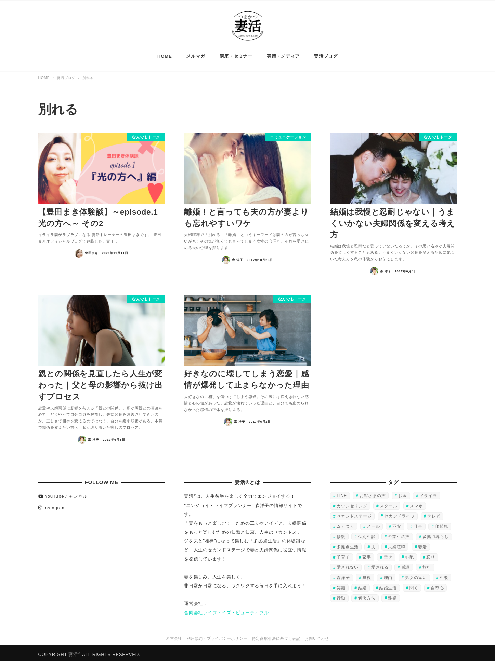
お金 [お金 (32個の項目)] (402, 493)
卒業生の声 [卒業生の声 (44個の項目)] (399, 534)
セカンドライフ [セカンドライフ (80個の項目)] (399, 513)
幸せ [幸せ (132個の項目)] (388, 554)
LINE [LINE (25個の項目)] (342, 493)
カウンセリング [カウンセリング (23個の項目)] (352, 503)
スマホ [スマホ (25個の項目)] (416, 503)
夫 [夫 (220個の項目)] (373, 544)
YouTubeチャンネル (63, 493)
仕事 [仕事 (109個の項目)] (418, 523)
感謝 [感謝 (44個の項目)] (405, 564)
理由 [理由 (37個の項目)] (388, 575)
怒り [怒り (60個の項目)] (430, 554)
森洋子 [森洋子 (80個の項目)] (343, 575)
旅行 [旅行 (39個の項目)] (426, 564)
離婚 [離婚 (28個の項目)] (392, 595)
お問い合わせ (317, 636)
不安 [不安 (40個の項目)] (396, 523)
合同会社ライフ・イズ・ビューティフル (226, 609)
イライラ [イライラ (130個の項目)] (428, 493)
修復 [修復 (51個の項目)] (341, 534)
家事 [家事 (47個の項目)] (366, 554)
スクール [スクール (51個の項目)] (388, 503)
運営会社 (174, 636)
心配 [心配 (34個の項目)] (409, 554)
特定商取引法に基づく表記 (276, 636)
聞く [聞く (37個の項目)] (413, 585)
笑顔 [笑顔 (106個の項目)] (341, 585)
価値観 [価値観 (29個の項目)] (441, 523)
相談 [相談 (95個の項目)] (444, 575)
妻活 (74, 651)
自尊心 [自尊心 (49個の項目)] (437, 585)
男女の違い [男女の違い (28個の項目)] (416, 575)
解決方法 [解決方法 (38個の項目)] (367, 595)
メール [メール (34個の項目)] (373, 523)
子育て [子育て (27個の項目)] (343, 554)
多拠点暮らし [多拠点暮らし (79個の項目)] (435, 534)
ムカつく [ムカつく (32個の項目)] (345, 523)
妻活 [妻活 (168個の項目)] (422, 544)
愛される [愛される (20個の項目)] (380, 564)
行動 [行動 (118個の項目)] (341, 595)
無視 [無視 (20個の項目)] (366, 575)
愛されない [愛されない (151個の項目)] (348, 564)
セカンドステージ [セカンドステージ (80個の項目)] (354, 513)
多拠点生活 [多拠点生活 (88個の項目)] (348, 544)
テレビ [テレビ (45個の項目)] (433, 513)
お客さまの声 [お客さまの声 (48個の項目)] (373, 493)
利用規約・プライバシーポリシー (217, 636)
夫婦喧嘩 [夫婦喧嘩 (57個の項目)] (396, 544)
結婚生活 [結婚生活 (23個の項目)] (388, 585)
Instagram (52, 504)
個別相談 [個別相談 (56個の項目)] (367, 534)
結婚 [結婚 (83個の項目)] (362, 585)
